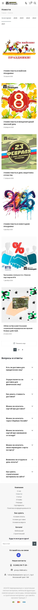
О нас (19, 491)
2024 (28, 18)
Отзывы (19, 500)
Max (19, 555)
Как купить (19, 513)
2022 (34, 18)
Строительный (19, 534)
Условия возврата (19, 522)
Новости (19, 494)
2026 (15, 18)
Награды (19, 502)
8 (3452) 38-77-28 (20, 565)
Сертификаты (19, 505)
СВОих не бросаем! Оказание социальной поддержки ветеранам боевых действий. (18, 328)
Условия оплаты (19, 517)
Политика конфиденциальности (19, 508)
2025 (22, 18)
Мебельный (19, 531)
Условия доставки (19, 519)
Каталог (19, 527)
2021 (3, 24)
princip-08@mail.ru (20, 570)
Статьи (19, 497)
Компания (19, 487)
